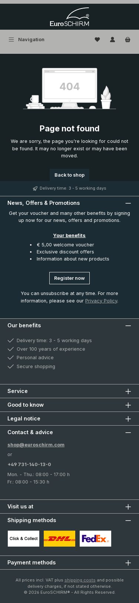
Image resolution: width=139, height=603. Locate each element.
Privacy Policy (101, 301)
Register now (69, 278)
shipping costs (80, 580)
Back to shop (69, 175)
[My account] (112, 39)
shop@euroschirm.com (35, 445)
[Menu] (26, 39)
